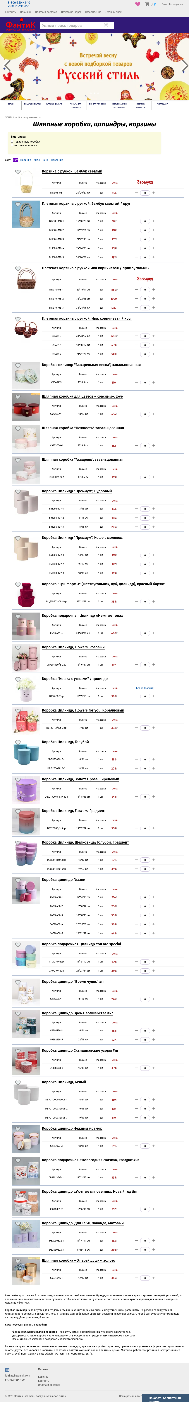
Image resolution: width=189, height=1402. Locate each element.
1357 (114, 308)
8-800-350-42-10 (19, 2)
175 (114, 1108)
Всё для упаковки (97, 104)
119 (114, 555)
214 (114, 897)
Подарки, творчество (140, 106)
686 (114, 336)
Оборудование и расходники (119, 106)
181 (114, 759)
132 (114, 239)
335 (114, 1177)
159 (114, 248)
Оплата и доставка (46, 12)
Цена (45, 160)
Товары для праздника (75, 106)
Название (57, 160)
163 (114, 477)
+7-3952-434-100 (18, 6)
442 (114, 797)
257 (114, 1209)
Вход (164, 4)
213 (114, 193)
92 (114, 221)
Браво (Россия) (145, 688)
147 (114, 564)
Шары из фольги (54, 104)
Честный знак (113, 12)
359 (114, 869)
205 (114, 527)
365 (114, 696)
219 (114, 1117)
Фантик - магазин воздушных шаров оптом (40, 1396)
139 (114, 1099)
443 (114, 933)
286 (114, 1249)
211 (114, 1146)
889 (114, 289)
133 (114, 509)
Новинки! (25, 12)
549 (114, 354)
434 (114, 414)
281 (114, 1030)
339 (114, 1068)
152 (114, 445)
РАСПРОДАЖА (162, 104)
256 (114, 906)
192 (114, 257)
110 (114, 230)
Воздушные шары (32, 104)
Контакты (10, 12)
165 (114, 518)
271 (114, 860)
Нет (15, 160)
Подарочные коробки (25, 141)
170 (114, 382)
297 (114, 664)
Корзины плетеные (24, 145)
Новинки (25, 160)
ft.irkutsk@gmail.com (17, 1375)
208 (114, 768)
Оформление (93, 12)
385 (114, 601)
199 (114, 962)
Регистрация (176, 4)
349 (114, 971)
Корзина (43, 1376)
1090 (114, 298)
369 (114, 924)
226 (114, 999)
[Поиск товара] (111, 26)
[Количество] (145, 193)
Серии (10, 104)
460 (114, 633)
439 (114, 345)
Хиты (37, 160)
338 (114, 828)
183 (114, 573)
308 (114, 728)
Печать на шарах (71, 12)
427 (114, 1040)
